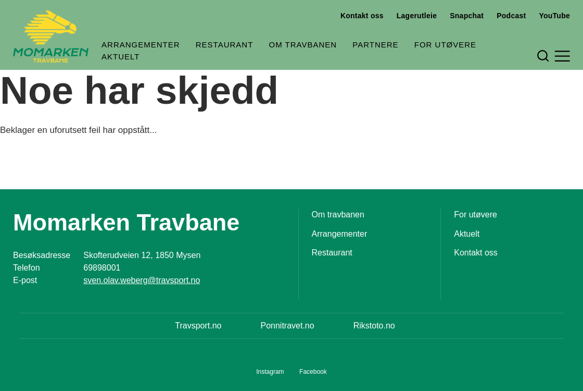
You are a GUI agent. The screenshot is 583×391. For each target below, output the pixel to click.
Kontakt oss (362, 15)
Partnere (375, 44)
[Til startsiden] (50, 36)
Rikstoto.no (374, 325)
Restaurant (225, 44)
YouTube (554, 15)
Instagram (270, 371)
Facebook (313, 371)
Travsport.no (198, 325)
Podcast (511, 15)
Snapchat (467, 15)
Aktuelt (121, 56)
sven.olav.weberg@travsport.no (141, 280)
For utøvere (445, 44)
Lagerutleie (417, 15)
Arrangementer (141, 44)
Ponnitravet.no (287, 325)
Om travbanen (303, 44)
